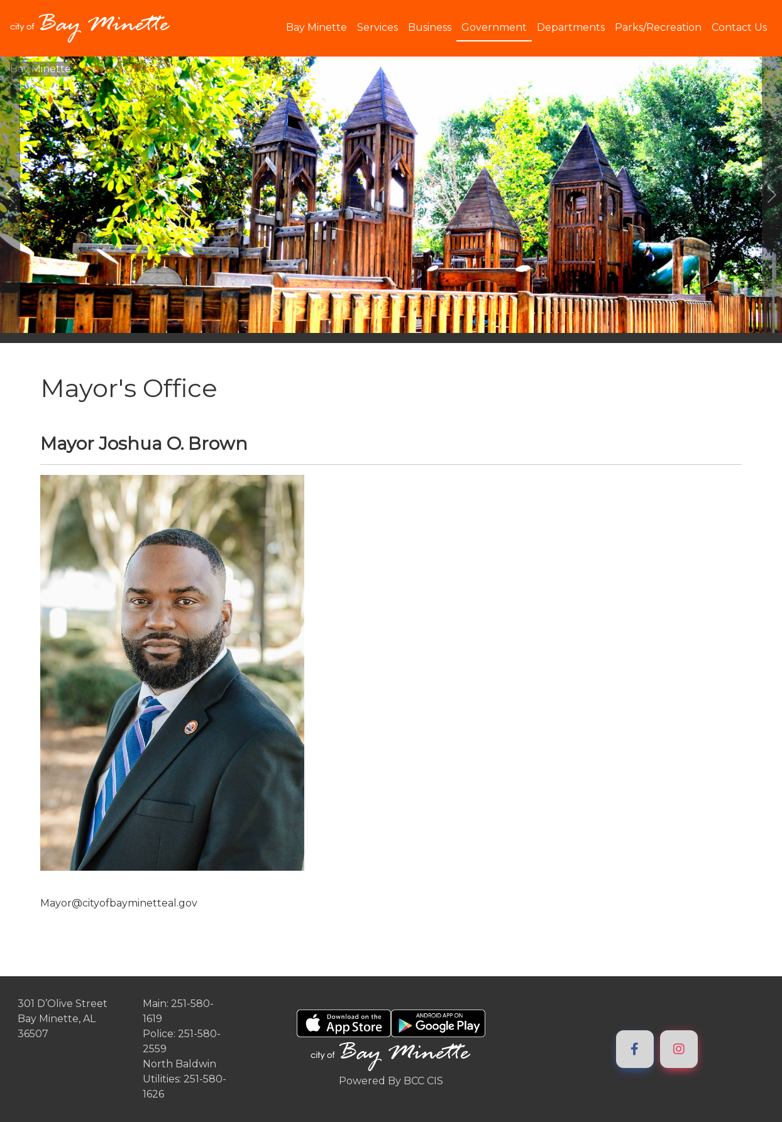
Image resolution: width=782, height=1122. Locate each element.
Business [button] (429, 27)
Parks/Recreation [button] (658, 27)
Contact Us (739, 27)
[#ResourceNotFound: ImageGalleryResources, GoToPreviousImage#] (10, 195)
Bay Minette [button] (316, 27)
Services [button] (377, 27)
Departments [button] (571, 27)
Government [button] (494, 27)
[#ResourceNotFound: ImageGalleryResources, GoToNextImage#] (772, 195)
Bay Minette (40, 69)
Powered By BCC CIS (391, 1081)
